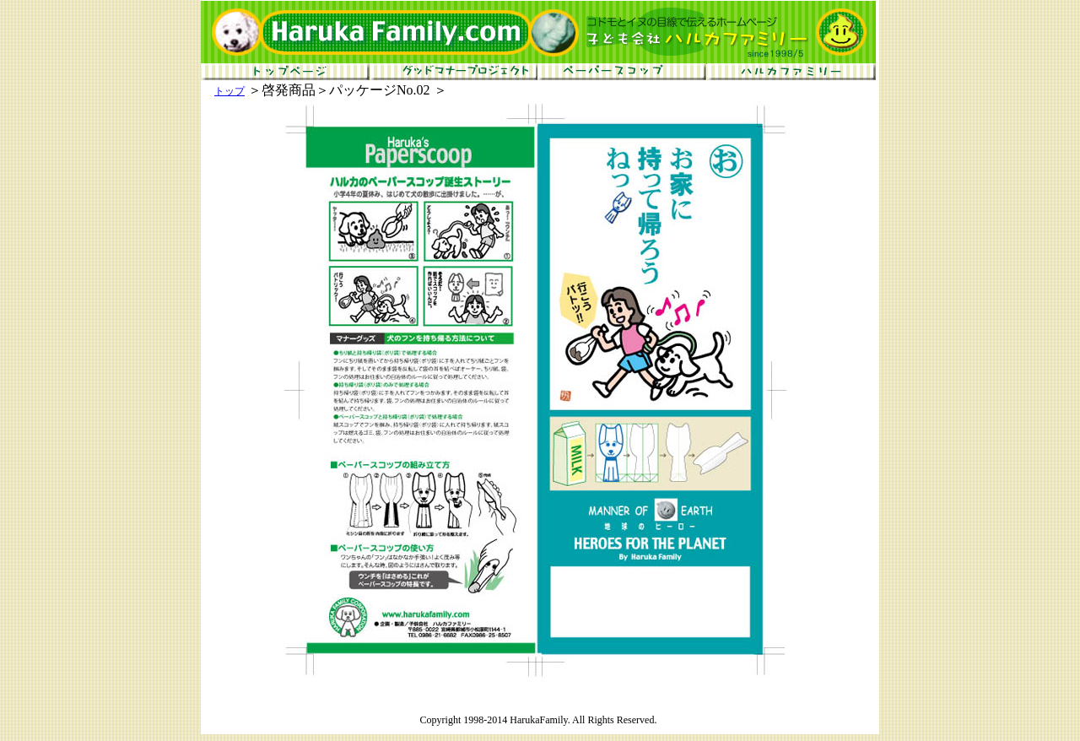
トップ (229, 91)
